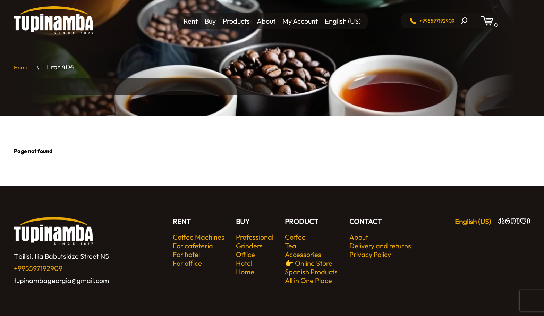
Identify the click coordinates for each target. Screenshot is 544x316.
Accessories (303, 254)
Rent (191, 21)
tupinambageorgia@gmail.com (61, 280)
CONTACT (365, 221)
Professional (254, 237)
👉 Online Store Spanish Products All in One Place (311, 272)
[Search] (464, 21)
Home (245, 271)
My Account (300, 21)
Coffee (295, 237)
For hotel (186, 254)
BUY (242, 221)
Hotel (244, 263)
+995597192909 (436, 21)
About (266, 21)
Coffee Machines (198, 237)
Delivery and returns (380, 245)
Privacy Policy (370, 254)
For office (187, 263)
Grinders (249, 245)
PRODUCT (301, 221)
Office (245, 254)
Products (236, 21)
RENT (182, 221)
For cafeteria (193, 245)
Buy (210, 21)
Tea (290, 245)
